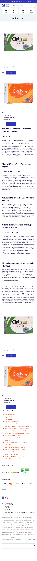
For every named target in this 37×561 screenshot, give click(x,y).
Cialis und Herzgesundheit (11, 445)
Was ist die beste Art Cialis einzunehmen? (15, 438)
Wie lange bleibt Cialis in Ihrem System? (15, 449)
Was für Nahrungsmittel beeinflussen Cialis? (16, 447)
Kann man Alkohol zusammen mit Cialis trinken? (17, 428)
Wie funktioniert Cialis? (10, 452)
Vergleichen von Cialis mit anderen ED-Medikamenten (18, 431)
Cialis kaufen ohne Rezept (11, 421)
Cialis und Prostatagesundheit (12, 459)
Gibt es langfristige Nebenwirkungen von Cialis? (17, 433)
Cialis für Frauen (9, 419)
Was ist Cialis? (8, 440)
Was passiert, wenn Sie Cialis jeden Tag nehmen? (17, 435)
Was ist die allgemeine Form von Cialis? (15, 456)
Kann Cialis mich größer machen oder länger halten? (18, 426)
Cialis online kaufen (10, 414)
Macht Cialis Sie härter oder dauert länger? (16, 442)
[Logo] (5, 5)
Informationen (18, 546)
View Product (11, 72)
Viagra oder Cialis (9, 417)
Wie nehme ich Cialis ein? (11, 454)
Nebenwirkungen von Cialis (12, 424)
